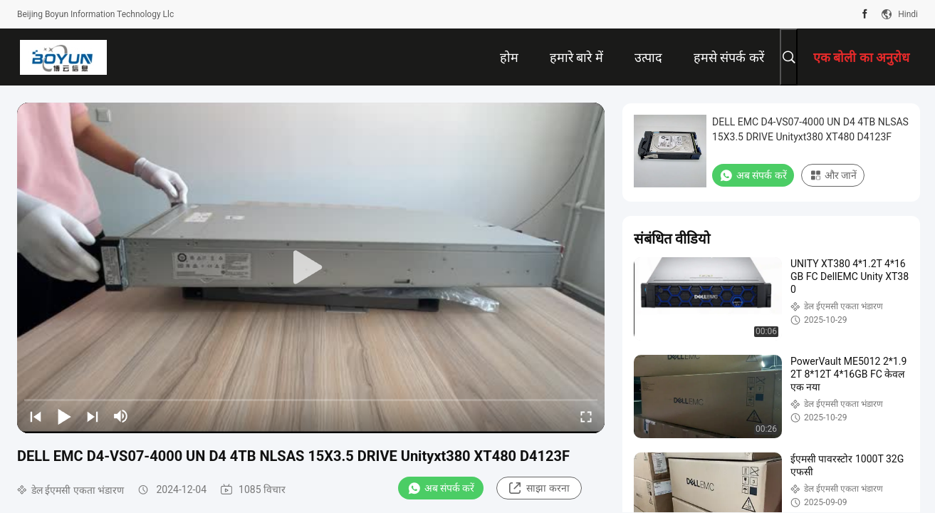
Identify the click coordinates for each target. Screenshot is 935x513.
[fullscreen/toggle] (586, 416)
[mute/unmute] (121, 416)
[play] (311, 268)
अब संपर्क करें (441, 488)
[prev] (35, 416)
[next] (92, 416)
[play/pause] (64, 416)
